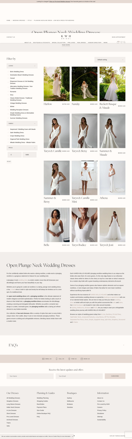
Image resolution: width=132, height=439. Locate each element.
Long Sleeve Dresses (13, 404)
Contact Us (11, 7)
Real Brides (81, 13)
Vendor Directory (95, 13)
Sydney (74, 308)
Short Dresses (11, 413)
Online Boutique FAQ (43, 413)
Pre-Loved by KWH (103, 404)
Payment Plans (42, 407)
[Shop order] (109, 60)
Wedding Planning (42, 398)
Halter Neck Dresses (13, 407)
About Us (28, 13)
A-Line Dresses (11, 410)
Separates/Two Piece (77, 319)
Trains (9, 423)
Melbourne (80, 308)
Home (8, 20)
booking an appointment (112, 297)
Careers (99, 407)
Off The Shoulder (109, 317)
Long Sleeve (99, 317)
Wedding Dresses (19, 20)
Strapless (115, 319)
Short (86, 319)
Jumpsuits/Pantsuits (88, 317)
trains (121, 302)
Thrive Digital (120, 436)
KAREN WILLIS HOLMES (98, 295)
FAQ (38, 416)
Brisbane (87, 308)
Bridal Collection (58, 13)
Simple (91, 319)
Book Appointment (118, 7)
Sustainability (101, 420)
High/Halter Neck (75, 317)
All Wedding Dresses (13, 398)
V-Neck (75, 322)
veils (114, 302)
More (105, 13)
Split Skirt (108, 319)
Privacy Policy (101, 410)
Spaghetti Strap (99, 319)
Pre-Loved (71, 13)
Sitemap (100, 416)
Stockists (70, 407)
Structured (121, 319)
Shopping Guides (42, 401)
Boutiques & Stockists (41, 13)
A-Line (103, 314)
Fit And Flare (117, 314)
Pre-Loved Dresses (13, 416)
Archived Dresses (12, 420)
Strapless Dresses (12, 401)
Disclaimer (100, 413)
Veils (8, 426)
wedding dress (23, 280)
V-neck (13, 289)
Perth (95, 308)
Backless (109, 314)
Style (30, 20)
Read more (66, 45)
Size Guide (40, 410)
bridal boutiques (78, 305)
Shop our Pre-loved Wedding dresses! (59, 1)
